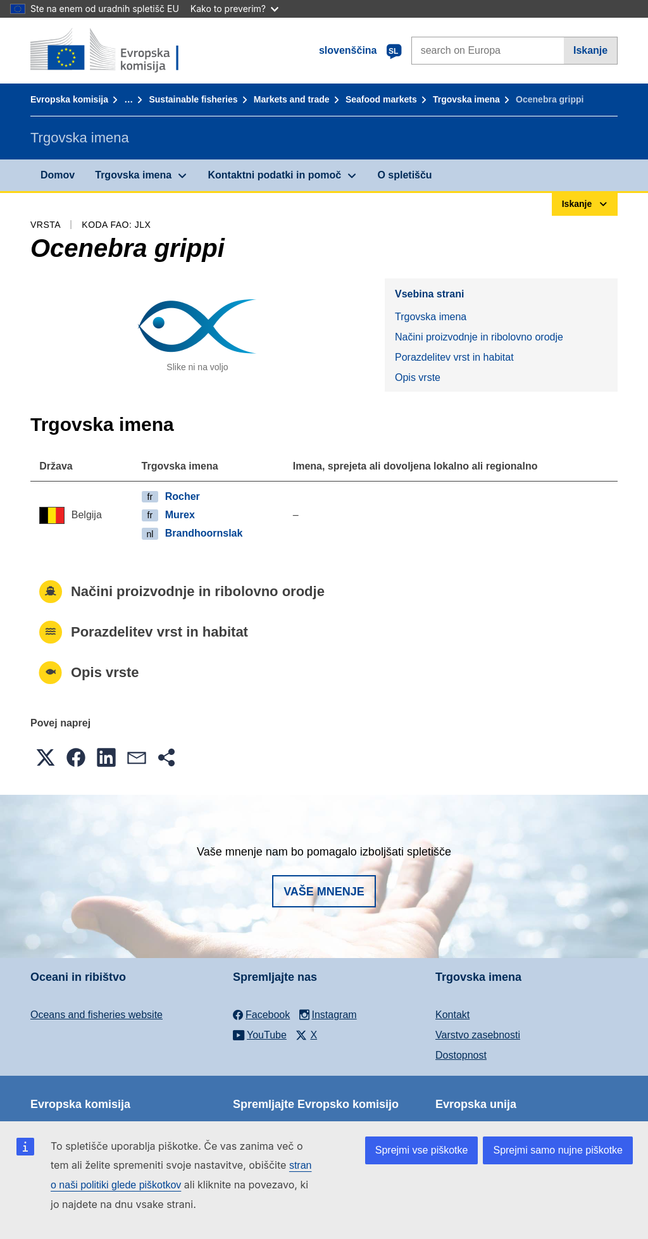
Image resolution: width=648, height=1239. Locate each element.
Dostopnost (461, 1055)
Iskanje (590, 50)
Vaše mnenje (324, 891)
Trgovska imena (466, 99)
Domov (57, 175)
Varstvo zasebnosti (477, 1035)
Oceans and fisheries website (96, 1014)
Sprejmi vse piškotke (421, 1150)
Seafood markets (381, 99)
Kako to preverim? (234, 8)
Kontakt (452, 1014)
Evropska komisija (69, 99)
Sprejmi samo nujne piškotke (558, 1150)
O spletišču (404, 175)
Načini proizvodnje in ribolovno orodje (479, 337)
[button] (45, 757)
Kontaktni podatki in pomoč (274, 175)
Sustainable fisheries (193, 99)
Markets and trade (292, 99)
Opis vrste (417, 377)
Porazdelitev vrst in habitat (454, 357)
